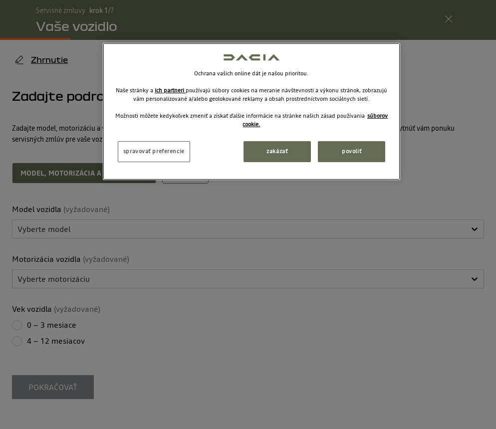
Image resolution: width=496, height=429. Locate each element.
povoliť (351, 151)
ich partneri (170, 90)
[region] (251, 111)
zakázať (276, 151)
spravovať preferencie (154, 151)
